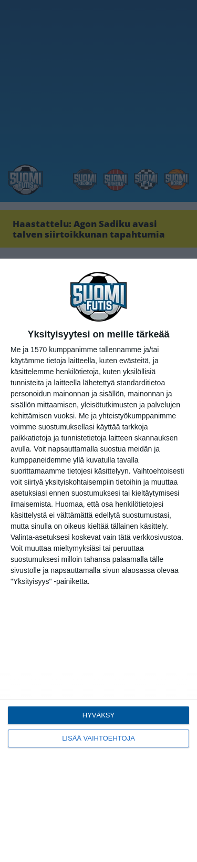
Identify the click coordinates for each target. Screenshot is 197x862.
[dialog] (98, 560)
